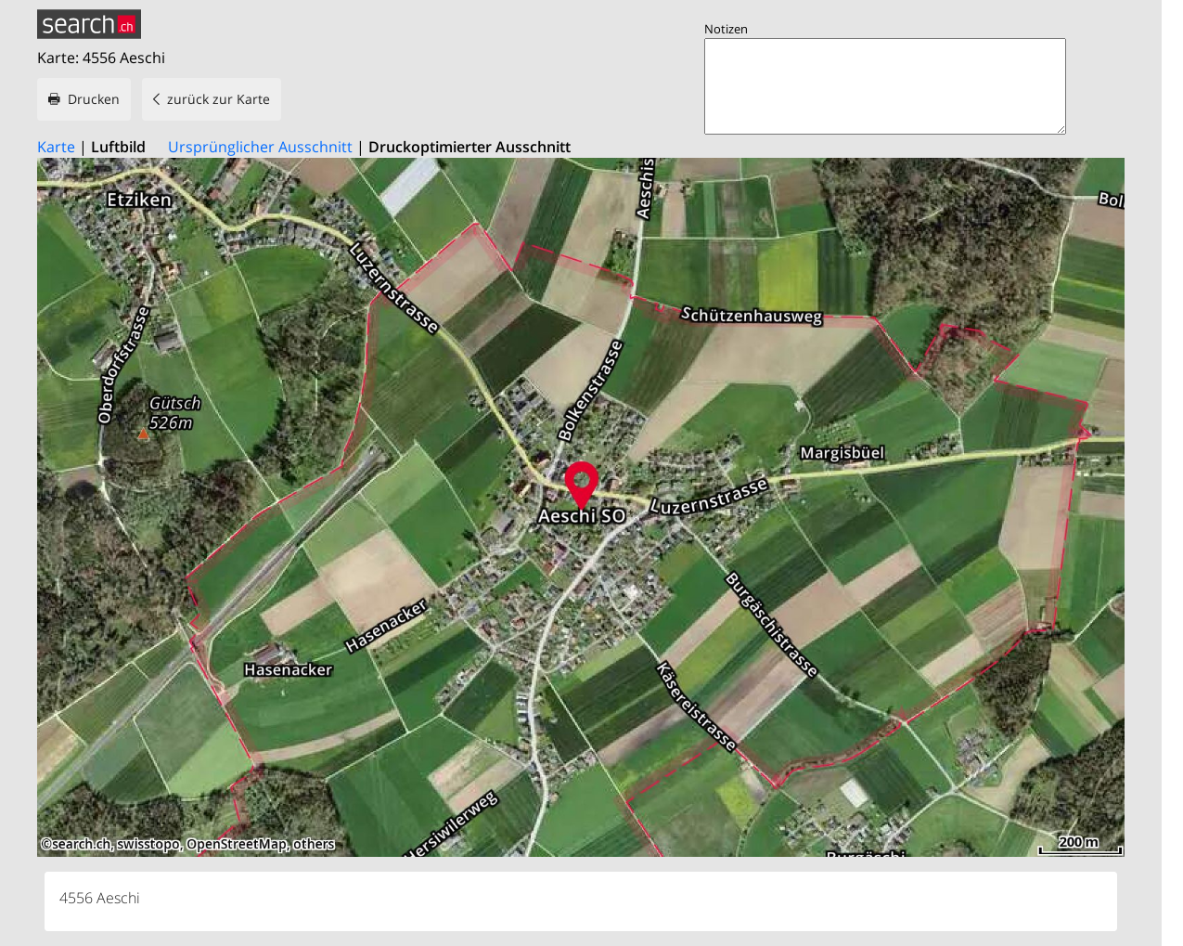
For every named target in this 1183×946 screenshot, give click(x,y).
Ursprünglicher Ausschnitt (260, 146)
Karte (56, 146)
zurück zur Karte (218, 99)
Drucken (94, 99)
